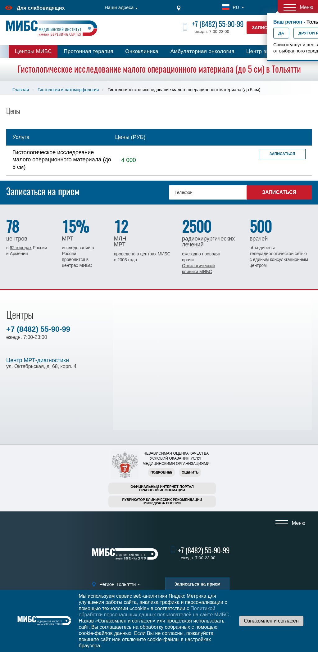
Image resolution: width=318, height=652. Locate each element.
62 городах (20, 247)
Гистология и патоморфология (68, 89)
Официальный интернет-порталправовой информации (162, 488)
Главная (20, 89)
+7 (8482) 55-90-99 (217, 24)
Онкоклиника (141, 51)
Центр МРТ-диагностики (37, 360)
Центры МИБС (33, 51)
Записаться (282, 154)
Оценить (190, 472)
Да (281, 33)
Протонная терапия (88, 51)
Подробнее (161, 472)
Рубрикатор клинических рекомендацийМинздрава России (162, 501)
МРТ (67, 239)
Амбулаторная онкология (202, 51)
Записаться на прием (197, 584)
